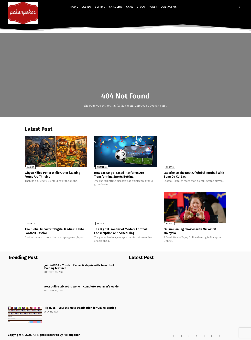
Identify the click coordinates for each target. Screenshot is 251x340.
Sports (168, 168)
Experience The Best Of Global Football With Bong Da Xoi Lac (194, 175)
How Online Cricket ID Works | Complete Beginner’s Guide (81, 286)
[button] (238, 6)
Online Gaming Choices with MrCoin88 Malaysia (193, 231)
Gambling (100, 168)
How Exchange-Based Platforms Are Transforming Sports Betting (121, 175)
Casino (29, 168)
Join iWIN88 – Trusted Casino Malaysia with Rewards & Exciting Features (79, 267)
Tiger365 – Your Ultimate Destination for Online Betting (80, 307)
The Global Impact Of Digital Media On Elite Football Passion (54, 231)
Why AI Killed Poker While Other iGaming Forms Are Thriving (56, 175)
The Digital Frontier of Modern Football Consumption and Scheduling (124, 231)
